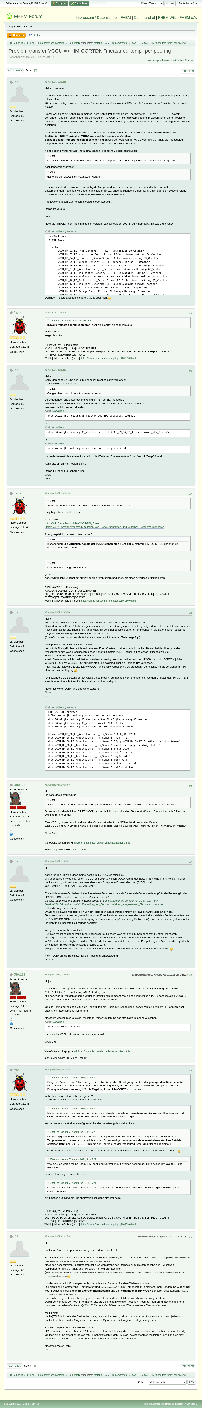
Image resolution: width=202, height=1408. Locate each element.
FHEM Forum (28, 16)
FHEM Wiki (167, 17)
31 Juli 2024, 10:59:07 (55, 312)
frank (17, 312)
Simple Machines (31, 1404)
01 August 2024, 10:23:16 (57, 493)
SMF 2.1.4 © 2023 (12, 1404)
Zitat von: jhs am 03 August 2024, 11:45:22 (73, 1132)
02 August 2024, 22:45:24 (57, 612)
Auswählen (58, 231)
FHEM (125, 17)
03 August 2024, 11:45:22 (57, 861)
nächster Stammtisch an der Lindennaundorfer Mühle (102, 842)
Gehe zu (142, 1382)
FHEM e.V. (188, 17)
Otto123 (19, 785)
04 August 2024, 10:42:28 (57, 1070)
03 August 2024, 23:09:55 (57, 974)
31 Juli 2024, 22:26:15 (55, 370)
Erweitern (71, 231)
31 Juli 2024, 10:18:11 (55, 82)
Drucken (188, 71)
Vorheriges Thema (158, 60)
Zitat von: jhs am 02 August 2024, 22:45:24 (73, 1077)
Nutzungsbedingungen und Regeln (166, 1404)
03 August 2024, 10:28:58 (57, 785)
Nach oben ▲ (191, 1404)
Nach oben (14, 1366)
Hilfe (146, 1404)
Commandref (144, 17)
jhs (16, 82)
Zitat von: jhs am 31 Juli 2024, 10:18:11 (71, 320)
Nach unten (15, 70)
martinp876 (100, 43)
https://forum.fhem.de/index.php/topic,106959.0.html (108, 358)
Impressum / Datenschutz (97, 17)
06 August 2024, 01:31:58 (57, 1236)
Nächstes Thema (183, 60)
